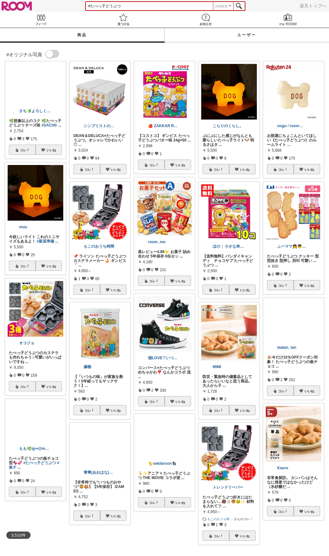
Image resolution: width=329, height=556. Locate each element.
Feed (41, 19)
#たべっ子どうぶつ (39, 463)
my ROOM (288, 19)
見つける (123, 19)
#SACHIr (49, 125)
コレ (25, 150)
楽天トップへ (313, 5)
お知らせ (206, 19)
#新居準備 (45, 241)
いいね (51, 150)
